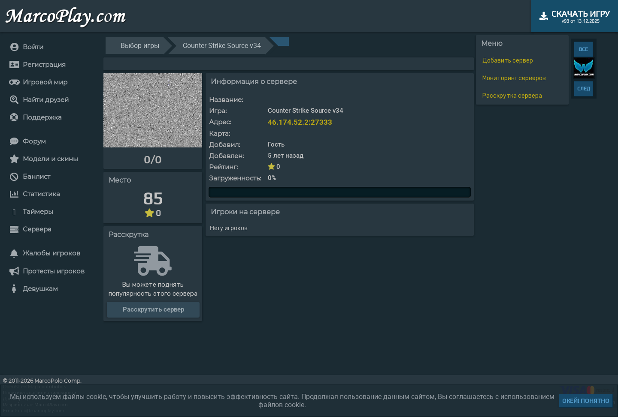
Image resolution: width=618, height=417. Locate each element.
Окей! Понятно (585, 400)
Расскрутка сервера (512, 95)
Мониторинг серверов (514, 78)
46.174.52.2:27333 (300, 122)
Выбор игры (140, 46)
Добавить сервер (507, 60)
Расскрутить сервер (153, 309)
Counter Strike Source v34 (222, 46)
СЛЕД (583, 89)
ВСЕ (583, 49)
